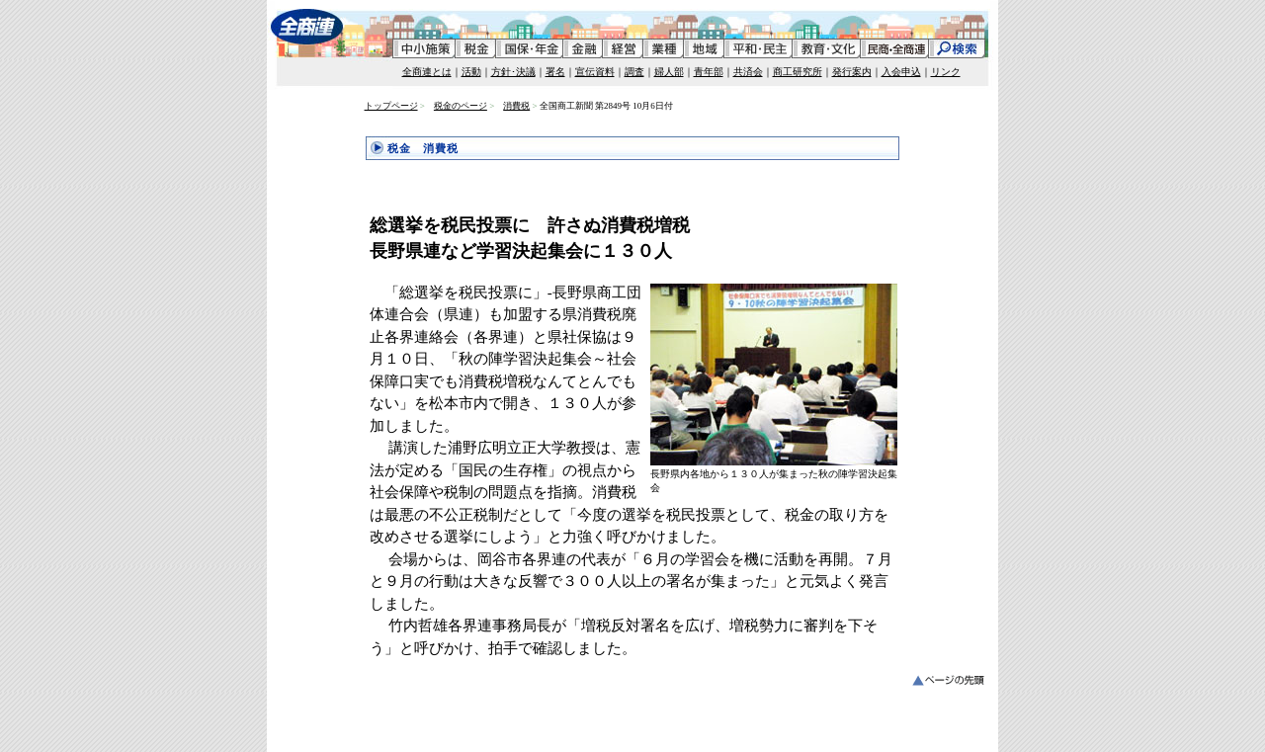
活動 (471, 71)
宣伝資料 (595, 71)
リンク (946, 71)
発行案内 (852, 71)
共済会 (748, 71)
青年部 (708, 71)
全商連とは (427, 71)
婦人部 (669, 71)
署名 (555, 71)
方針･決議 (513, 71)
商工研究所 (797, 71)
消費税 (516, 106)
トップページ (391, 106)
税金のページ (460, 106)
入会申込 (901, 71)
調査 (634, 71)
